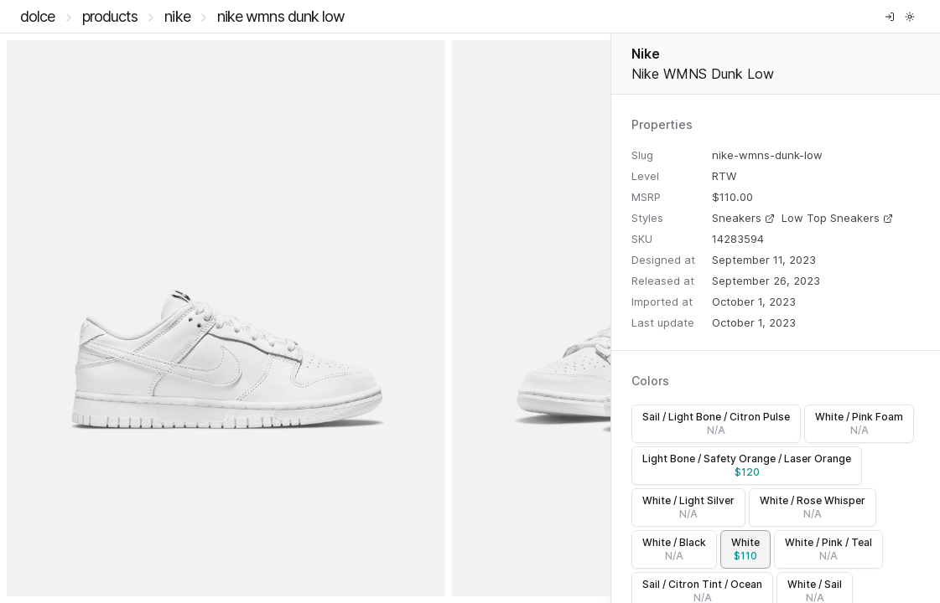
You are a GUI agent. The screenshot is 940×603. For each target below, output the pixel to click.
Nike (177, 16)
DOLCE (37, 16)
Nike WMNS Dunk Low (281, 16)
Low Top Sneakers (837, 217)
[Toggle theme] (910, 17)
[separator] (610, 318)
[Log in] (890, 17)
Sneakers (743, 217)
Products (110, 16)
